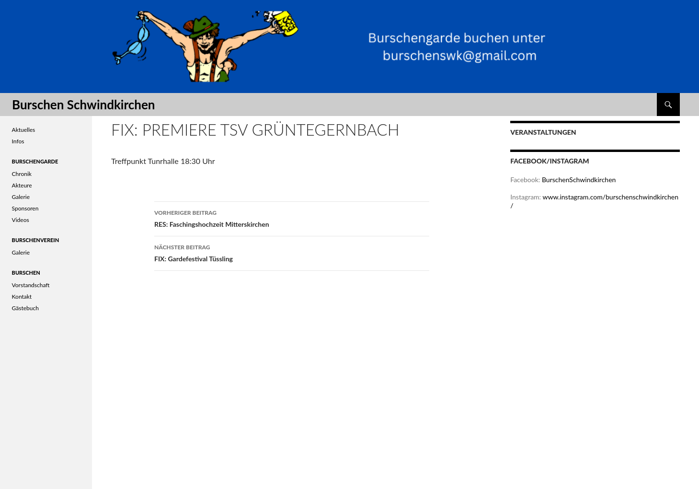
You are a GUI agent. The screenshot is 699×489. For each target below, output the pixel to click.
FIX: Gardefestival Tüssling (291, 252)
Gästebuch (25, 308)
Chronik (22, 173)
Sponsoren (25, 208)
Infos (18, 141)
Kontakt (22, 296)
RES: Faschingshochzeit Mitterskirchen (291, 217)
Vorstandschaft (31, 285)
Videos (20, 219)
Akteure (22, 185)
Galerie (21, 196)
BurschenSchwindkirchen (579, 179)
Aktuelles (23, 129)
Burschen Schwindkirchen (83, 104)
